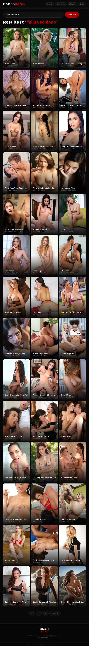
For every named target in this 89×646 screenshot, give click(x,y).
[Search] (33, 15)
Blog (82, 4)
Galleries (61, 4)
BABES (14, 4)
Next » (55, 613)
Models (72, 4)
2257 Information (44, 637)
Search (72, 14)
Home (49, 4)
